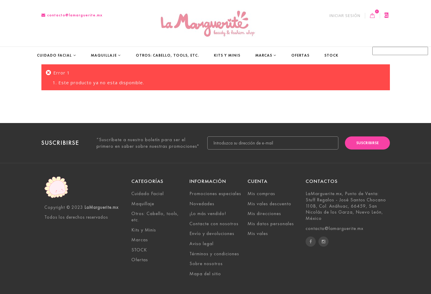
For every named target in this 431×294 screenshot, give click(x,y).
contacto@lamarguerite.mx (71, 15)
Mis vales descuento (269, 203)
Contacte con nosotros (214, 223)
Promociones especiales (215, 193)
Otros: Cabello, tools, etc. (167, 55)
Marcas (263, 55)
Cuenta (257, 181)
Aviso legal (201, 243)
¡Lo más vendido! (207, 213)
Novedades (201, 203)
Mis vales (258, 233)
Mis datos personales (271, 223)
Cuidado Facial (54, 55)
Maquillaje (104, 55)
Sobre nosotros (206, 263)
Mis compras (261, 193)
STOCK (331, 55)
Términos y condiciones (214, 253)
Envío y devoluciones (211, 233)
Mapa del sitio (205, 273)
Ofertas (300, 55)
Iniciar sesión (344, 15)
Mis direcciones (264, 213)
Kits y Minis (227, 55)
